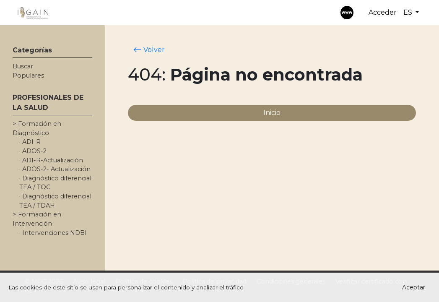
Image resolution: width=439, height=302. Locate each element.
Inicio (272, 113)
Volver (149, 49)
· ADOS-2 (33, 151)
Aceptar (413, 287)
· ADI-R (30, 142)
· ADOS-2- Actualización (55, 169)
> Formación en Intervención (37, 219)
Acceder (383, 12)
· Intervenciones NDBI (53, 233)
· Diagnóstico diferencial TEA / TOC (55, 182)
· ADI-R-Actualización (51, 160)
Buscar (23, 66)
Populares (28, 75)
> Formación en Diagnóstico (37, 128)
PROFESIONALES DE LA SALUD (48, 103)
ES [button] (408, 12)
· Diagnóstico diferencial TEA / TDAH (55, 201)
